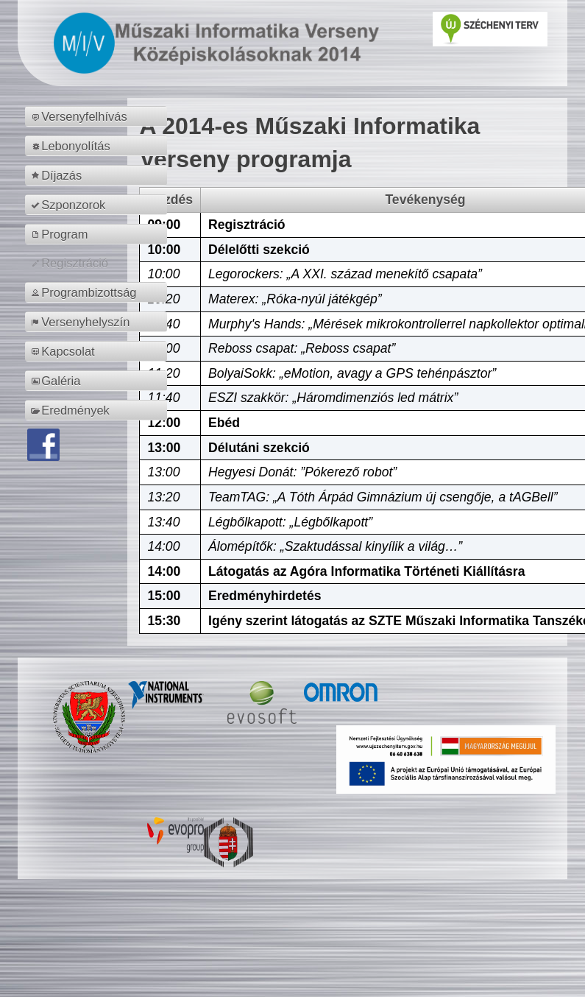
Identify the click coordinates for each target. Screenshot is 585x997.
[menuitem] (98, 116)
